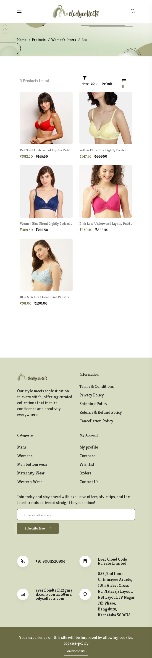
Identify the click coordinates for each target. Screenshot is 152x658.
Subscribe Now (38, 528)
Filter (84, 81)
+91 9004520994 (51, 561)
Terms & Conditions (96, 386)
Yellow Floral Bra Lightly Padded (102, 150)
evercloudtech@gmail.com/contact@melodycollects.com (54, 594)
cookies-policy (76, 643)
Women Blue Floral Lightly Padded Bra (48, 223)
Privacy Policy (91, 395)
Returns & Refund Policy (100, 412)
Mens (21, 447)
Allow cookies (76, 651)
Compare (87, 455)
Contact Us (88, 481)
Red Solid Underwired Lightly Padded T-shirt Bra (54, 150)
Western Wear (29, 481)
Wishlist (86, 464)
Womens (24, 455)
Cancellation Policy (96, 421)
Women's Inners (63, 39)
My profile (88, 447)
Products (39, 39)
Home (21, 39)
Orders (85, 473)
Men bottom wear (32, 464)
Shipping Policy (93, 403)
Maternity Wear (31, 473)
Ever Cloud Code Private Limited (112, 561)
